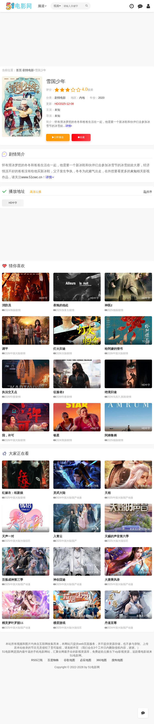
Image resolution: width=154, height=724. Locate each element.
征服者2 (58, 392)
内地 (82, 97)
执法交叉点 (9, 392)
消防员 (6, 305)
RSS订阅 (37, 660)
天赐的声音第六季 (117, 536)
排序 (148, 191)
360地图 (101, 660)
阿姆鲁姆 (111, 435)
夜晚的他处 (60, 305)
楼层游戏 (59, 623)
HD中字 (13, 202)
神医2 (108, 305)
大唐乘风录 (112, 579)
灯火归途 (59, 348)
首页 (19, 70)
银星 (56, 435)
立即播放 (58, 137)
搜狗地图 (117, 660)
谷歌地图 (69, 660)
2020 (101, 97)
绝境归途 (111, 392)
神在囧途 (59, 579)
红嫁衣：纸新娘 (12, 492)
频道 (42, 6)
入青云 (57, 536)
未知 (57, 109)
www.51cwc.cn (31, 177)
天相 (108, 492)
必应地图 (85, 660)
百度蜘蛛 (53, 660)
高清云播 (35, 191)
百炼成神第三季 (12, 579)
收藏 (81, 137)
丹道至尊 (111, 623)
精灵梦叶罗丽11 (12, 623)
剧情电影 (28, 70)
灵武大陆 (59, 492)
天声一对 (8, 536)
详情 (68, 125)
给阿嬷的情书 (114, 348)
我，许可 (8, 435)
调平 (5, 348)
